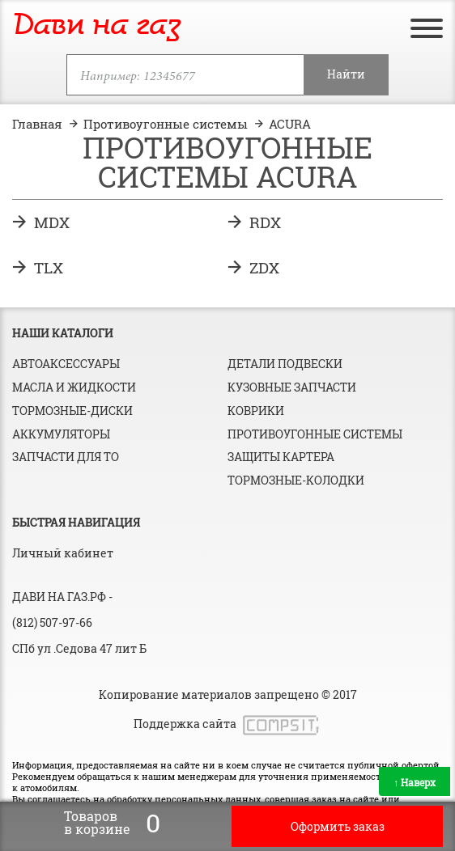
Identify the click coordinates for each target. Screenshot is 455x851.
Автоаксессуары (66, 363)
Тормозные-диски (72, 410)
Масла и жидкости (74, 387)
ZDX (264, 267)
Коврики (256, 410)
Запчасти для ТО (65, 456)
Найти (346, 74)
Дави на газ (96, 26)
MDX (52, 222)
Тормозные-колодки (296, 480)
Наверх (414, 782)
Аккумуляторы (61, 434)
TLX (48, 267)
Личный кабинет (62, 553)
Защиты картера (281, 456)
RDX (265, 222)
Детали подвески (285, 363)
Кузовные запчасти (292, 387)
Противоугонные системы (315, 434)
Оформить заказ (338, 826)
